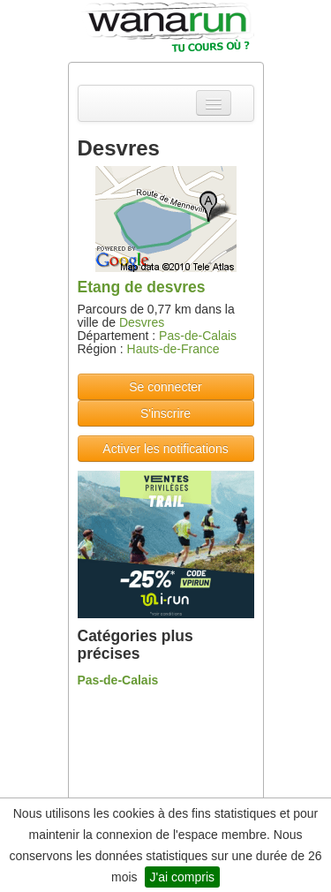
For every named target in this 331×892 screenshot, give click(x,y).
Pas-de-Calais (198, 336)
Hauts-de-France (173, 349)
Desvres (141, 322)
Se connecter (165, 387)
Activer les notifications (165, 449)
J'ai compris (182, 877)
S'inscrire (165, 413)
